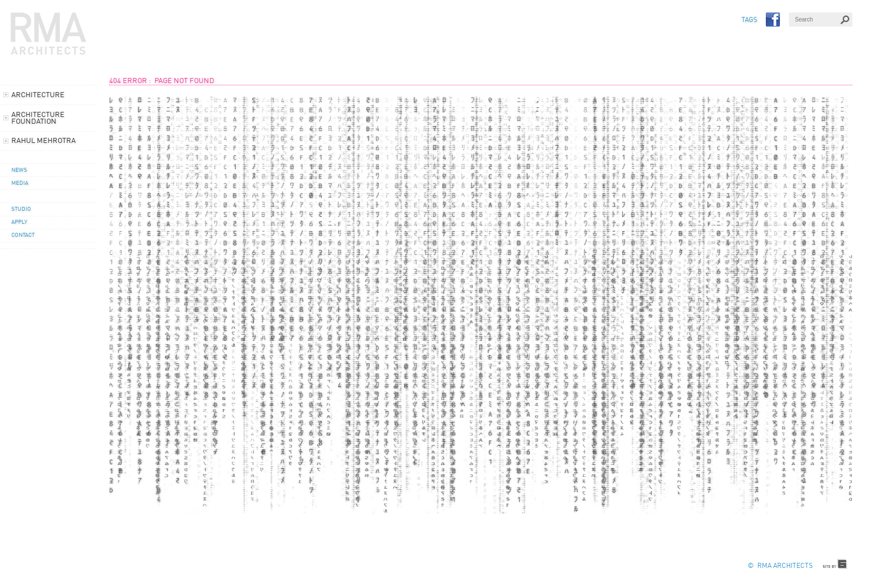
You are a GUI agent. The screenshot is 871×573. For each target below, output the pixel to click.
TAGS (749, 20)
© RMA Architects (780, 566)
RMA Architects (48, 34)
